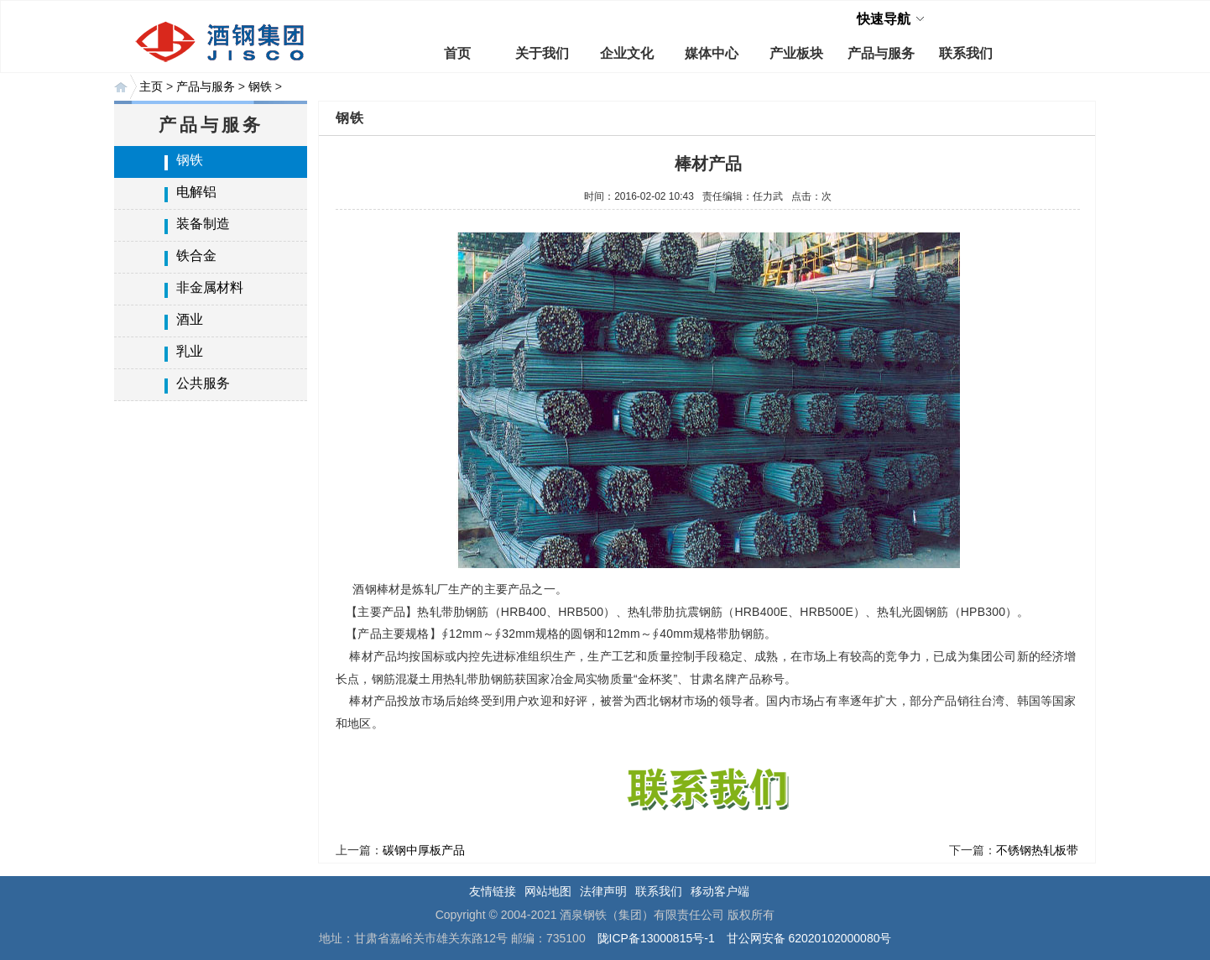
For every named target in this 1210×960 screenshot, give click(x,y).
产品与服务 (881, 53)
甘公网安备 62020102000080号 (809, 938)
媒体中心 (711, 53)
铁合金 (196, 255)
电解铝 (196, 192)
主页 (151, 86)
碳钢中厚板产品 (424, 850)
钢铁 (260, 86)
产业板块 (796, 53)
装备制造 (203, 224)
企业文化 (627, 53)
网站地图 (547, 891)
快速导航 (883, 19)
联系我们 (966, 53)
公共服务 (203, 383)
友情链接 (492, 891)
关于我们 (542, 53)
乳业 (189, 351)
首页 (457, 53)
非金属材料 (209, 287)
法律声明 (603, 891)
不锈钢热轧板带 (1037, 850)
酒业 (189, 319)
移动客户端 (720, 891)
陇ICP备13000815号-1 (656, 938)
